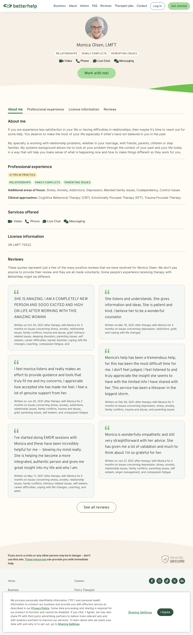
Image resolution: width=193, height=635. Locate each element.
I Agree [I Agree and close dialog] (165, 612)
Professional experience (45, 109)
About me (15, 109)
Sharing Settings (69, 624)
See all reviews (96, 507)
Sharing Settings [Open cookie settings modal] (140, 612)
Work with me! (96, 73)
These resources (35, 559)
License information (84, 109)
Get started (179, 6)
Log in (157, 6)
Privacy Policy (40, 608)
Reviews (110, 109)
